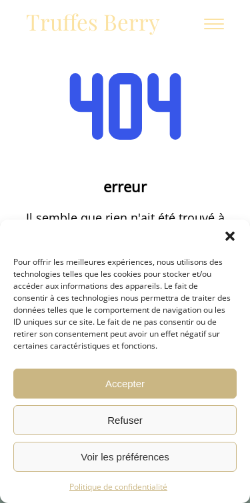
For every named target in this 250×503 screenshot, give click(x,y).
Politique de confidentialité (118, 486)
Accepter (125, 383)
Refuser (125, 420)
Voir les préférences (125, 456)
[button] (230, 236)
